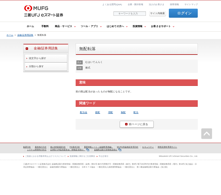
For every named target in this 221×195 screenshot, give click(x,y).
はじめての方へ (115, 26)
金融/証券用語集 (25, 35)
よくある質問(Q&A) (112, 4)
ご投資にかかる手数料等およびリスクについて (45, 156)
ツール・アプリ (89, 26)
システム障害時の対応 (36, 149)
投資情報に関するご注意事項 (82, 156)
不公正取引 (103, 156)
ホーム (30, 26)
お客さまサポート (161, 26)
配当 (135, 112)
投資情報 (138, 26)
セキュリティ (148, 147)
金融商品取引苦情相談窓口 (107, 149)
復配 (97, 112)
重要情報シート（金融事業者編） (98, 147)
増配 (110, 112)
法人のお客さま (156, 4)
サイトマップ (191, 4)
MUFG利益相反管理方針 (128, 147)
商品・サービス (63, 26)
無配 (123, 112)
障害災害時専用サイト (167, 147)
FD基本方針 (75, 147)
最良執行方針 (40, 147)
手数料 (45, 26)
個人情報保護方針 (58, 147)
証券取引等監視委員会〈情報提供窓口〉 (69, 149)
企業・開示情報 (135, 4)
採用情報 (174, 4)
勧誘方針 (27, 147)
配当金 (84, 112)
